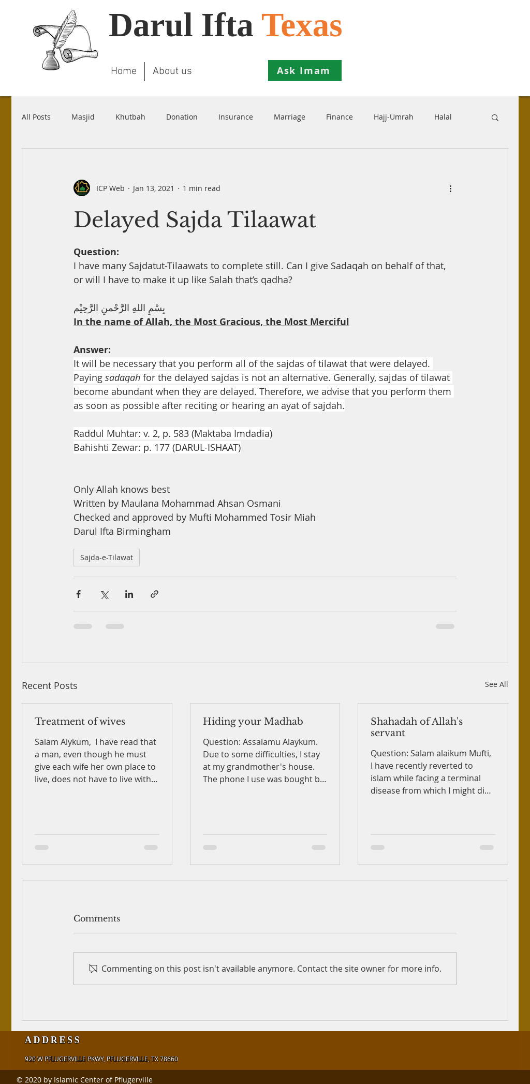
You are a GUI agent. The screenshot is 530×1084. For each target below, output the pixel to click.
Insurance (235, 117)
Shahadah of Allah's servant (417, 727)
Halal (443, 117)
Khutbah (130, 117)
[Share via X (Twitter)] (104, 594)
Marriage (289, 117)
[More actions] (450, 188)
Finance (339, 117)
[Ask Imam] (305, 70)
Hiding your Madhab (253, 721)
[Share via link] (154, 594)
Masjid (83, 117)
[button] (495, 117)
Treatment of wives (80, 721)
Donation (182, 117)
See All (496, 684)
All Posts (36, 117)
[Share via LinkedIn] (129, 594)
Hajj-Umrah (394, 117)
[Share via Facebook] (78, 594)
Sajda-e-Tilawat (106, 557)
